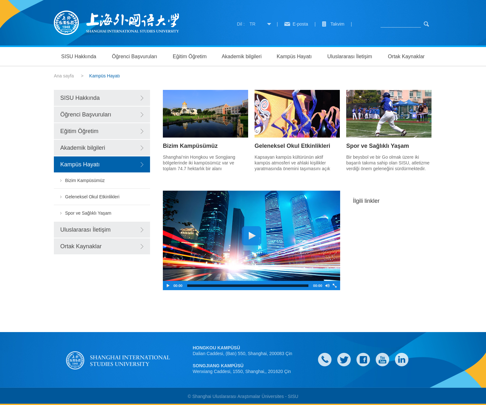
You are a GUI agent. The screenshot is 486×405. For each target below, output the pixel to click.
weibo (382, 359)
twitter (344, 359)
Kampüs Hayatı (294, 56)
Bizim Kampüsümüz (85, 180)
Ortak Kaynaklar (406, 56)
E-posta (300, 24)
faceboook (363, 359)
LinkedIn (401, 359)
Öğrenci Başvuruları (134, 56)
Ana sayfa (64, 75)
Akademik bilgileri (242, 56)
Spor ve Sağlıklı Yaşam (88, 213)
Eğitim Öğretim (190, 56)
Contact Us (324, 359)
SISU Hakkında (78, 56)
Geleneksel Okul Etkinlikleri (92, 196)
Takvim (338, 24)
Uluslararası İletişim (349, 56)
